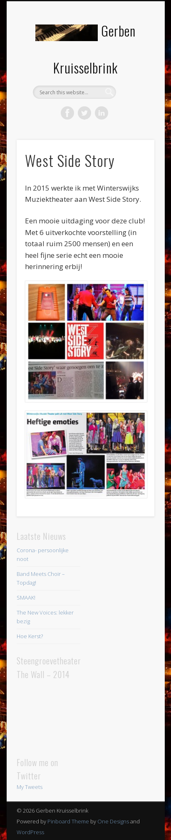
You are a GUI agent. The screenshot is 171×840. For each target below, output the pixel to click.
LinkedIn (101, 113)
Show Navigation (134, 74)
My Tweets (29, 787)
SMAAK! (26, 597)
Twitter (84, 113)
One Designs (113, 821)
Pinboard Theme (68, 821)
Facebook (67, 113)
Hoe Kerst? (30, 636)
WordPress (30, 832)
